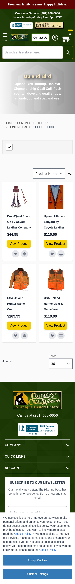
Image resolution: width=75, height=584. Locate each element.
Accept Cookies (37, 560)
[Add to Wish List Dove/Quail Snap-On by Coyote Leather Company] (15, 253)
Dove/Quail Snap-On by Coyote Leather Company (19, 222)
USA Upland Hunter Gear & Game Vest (53, 303)
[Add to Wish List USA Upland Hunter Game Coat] (15, 335)
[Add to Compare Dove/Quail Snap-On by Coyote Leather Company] (24, 253)
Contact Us (40, 37)
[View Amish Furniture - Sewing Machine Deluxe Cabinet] (19, 244)
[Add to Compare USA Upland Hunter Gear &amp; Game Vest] (61, 335)
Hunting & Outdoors (33, 123)
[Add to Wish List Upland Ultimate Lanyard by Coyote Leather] (52, 253)
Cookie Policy (22, 533)
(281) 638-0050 (45, 415)
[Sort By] (49, 173)
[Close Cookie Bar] (71, 516)
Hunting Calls (20, 127)
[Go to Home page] (19, 37)
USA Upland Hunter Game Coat (16, 303)
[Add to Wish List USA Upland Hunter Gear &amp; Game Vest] (52, 335)
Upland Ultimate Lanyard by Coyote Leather (54, 222)
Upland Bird (44, 127)
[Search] (68, 52)
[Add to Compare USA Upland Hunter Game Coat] (24, 335)
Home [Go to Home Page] (9, 123)
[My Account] (55, 37)
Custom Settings (37, 574)
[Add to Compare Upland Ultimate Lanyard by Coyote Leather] (61, 253)
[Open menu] (5, 37)
